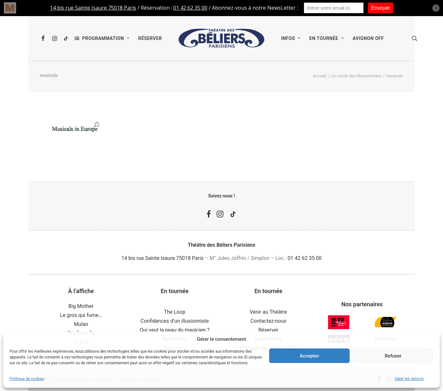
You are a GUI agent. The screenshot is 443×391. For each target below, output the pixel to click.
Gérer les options (409, 379)
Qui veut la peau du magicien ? (175, 330)
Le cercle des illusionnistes (356, 75)
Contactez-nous (268, 321)
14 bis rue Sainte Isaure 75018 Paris (162, 258)
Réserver (150, 38)
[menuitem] (44, 38)
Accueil (319, 75)
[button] (44, 38)
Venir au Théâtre (268, 312)
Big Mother (81, 306)
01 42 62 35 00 (304, 258)
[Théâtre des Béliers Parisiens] (221, 38)
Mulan (81, 324)
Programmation (105, 38)
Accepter (309, 356)
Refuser (393, 356)
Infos (290, 38)
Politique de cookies (27, 379)
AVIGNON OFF (368, 38)
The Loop (174, 312)
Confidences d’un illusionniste (175, 321)
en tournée (326, 38)
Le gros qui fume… (81, 315)
